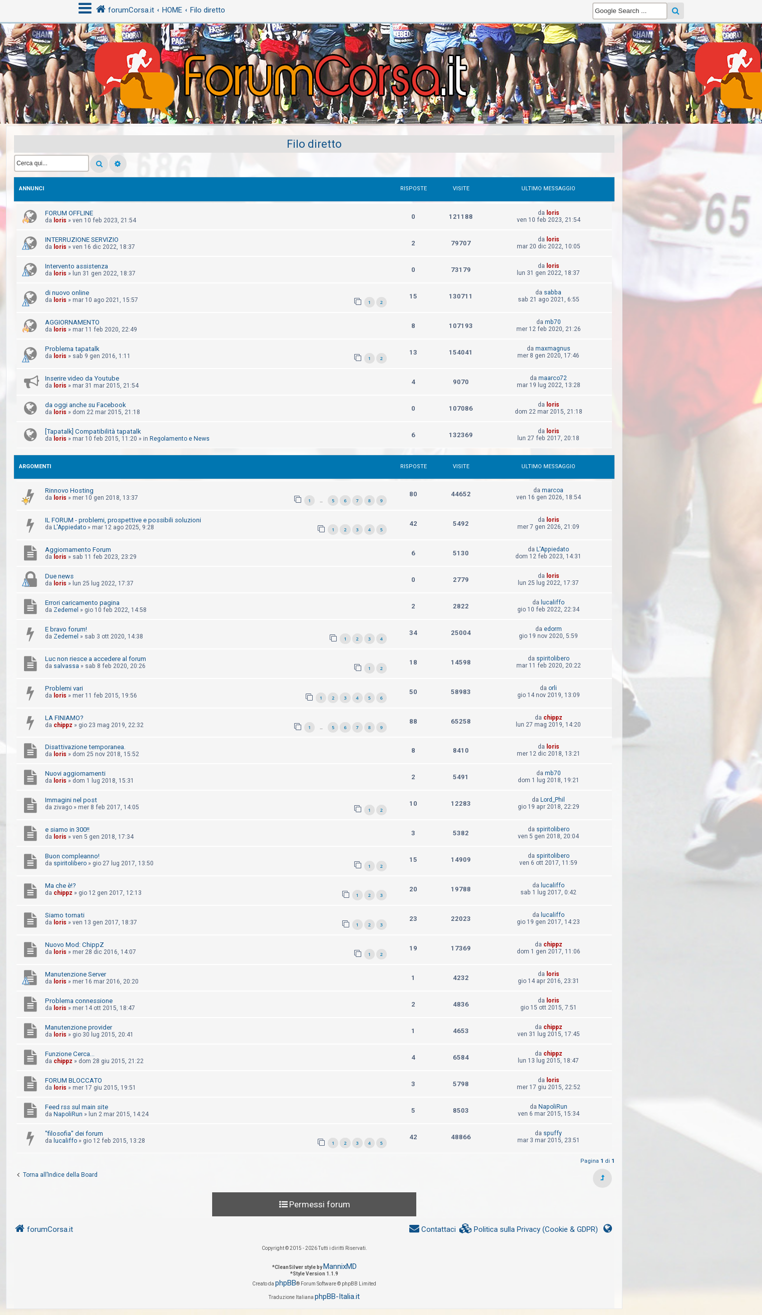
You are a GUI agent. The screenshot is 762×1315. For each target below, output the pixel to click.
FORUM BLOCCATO (73, 1080)
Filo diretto (314, 144)
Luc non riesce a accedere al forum (95, 659)
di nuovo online (67, 292)
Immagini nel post (71, 800)
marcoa (552, 490)
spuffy (552, 1133)
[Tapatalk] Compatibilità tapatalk (93, 431)
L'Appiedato (70, 527)
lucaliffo (552, 602)
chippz (63, 725)
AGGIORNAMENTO (72, 322)
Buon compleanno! (72, 856)
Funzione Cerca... (70, 1054)
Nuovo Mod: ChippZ (74, 944)
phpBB (285, 1282)
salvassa (66, 666)
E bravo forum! (66, 629)
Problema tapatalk (72, 349)
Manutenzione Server (75, 974)
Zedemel (66, 609)
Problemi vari (64, 688)
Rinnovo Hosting (69, 490)
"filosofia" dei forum (74, 1133)
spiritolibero (552, 658)
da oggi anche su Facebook (85, 405)
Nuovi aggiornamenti (75, 773)
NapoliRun (68, 1114)
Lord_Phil (552, 799)
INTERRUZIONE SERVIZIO (82, 239)
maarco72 (552, 378)
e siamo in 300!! (67, 829)
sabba (552, 292)
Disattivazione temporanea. (85, 747)
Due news (59, 576)
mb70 (553, 321)
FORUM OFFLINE (69, 213)
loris (60, 220)
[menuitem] (528, 1229)
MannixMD (340, 1266)
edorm (553, 628)
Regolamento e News (180, 438)
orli (552, 688)
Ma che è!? (60, 885)
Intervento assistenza (76, 266)
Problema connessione (79, 1001)
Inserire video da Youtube (82, 378)
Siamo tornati (65, 915)
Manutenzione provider (78, 1027)
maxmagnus (552, 348)
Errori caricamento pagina (82, 602)
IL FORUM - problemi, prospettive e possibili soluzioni (123, 520)
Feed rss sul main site (76, 1107)
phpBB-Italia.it (337, 1296)
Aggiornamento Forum (78, 549)
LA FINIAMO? (64, 718)
